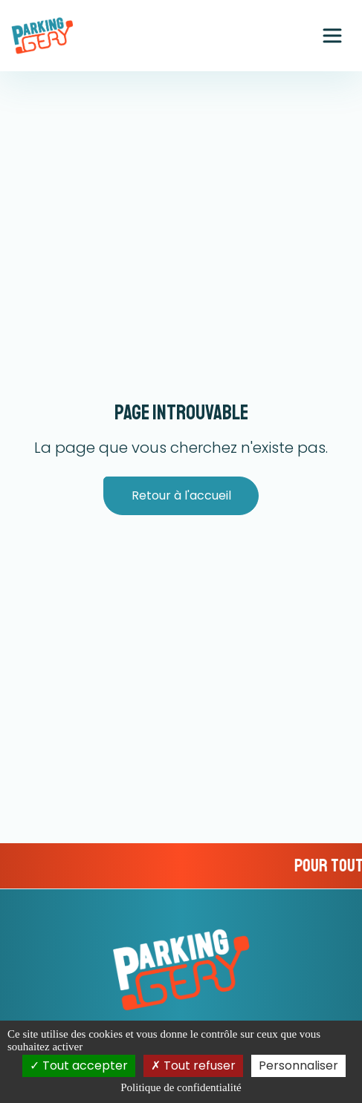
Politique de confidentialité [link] (180, 1087)
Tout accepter (79, 1065)
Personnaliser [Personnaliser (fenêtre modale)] (298, 1065)
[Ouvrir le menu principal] (332, 35)
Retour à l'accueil (181, 495)
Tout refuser (193, 1065)
